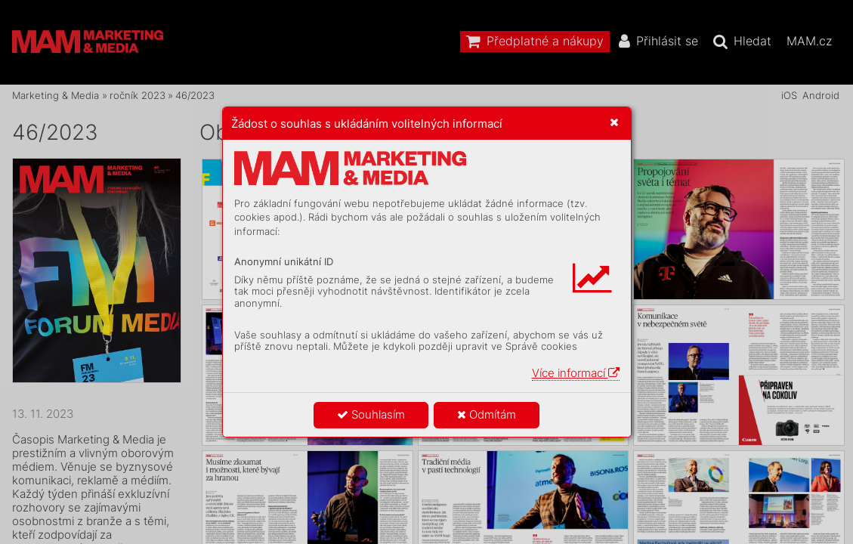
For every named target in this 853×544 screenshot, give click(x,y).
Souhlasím (371, 414)
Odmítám (486, 414)
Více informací (576, 373)
